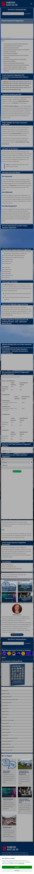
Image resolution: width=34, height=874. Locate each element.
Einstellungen (21, 863)
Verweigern (17, 870)
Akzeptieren (17, 867)
